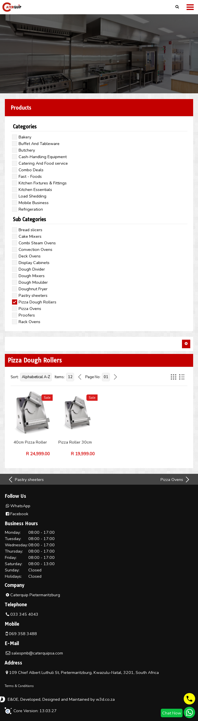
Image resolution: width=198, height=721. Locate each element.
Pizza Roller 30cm (75, 442)
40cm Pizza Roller (30, 442)
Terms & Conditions (19, 686)
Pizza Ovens (175, 479)
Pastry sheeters (26, 479)
